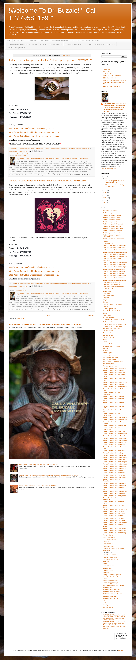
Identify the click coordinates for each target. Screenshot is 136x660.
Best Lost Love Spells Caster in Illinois (114, 273)
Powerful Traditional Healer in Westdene (114, 528)
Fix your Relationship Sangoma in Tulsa (114, 324)
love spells (16, 288)
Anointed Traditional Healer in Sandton (114, 239)
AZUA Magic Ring (108, 243)
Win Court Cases (108, 607)
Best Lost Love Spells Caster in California (115, 254)
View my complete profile (108, 168)
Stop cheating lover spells (110, 580)
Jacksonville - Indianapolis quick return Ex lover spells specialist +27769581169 (50, 60)
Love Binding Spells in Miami (111, 346)
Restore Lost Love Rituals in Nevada (113, 548)
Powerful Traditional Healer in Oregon (114, 475)
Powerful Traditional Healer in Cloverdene (115, 419)
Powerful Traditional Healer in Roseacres (115, 491)
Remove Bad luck (108, 544)
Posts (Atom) (20, 318)
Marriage (105, 350)
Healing (105, 342)
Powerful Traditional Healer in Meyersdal (114, 455)
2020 (105, 200)
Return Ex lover (18, 153)
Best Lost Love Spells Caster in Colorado (115, 256)
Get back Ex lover (108, 331)
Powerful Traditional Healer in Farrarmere (115, 434)
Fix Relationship (107, 322)
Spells (105, 563)
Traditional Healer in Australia (111, 589)
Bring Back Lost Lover (109, 300)
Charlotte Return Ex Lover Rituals (112, 304)
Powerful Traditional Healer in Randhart (114, 485)
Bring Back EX (107, 297)
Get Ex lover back (108, 335)
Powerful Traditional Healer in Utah (113, 516)
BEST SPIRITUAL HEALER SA (75, 44)
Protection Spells (108, 535)
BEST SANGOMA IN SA (60, 40)
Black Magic (106, 293)
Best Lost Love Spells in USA (17, 48)
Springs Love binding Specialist (112, 574)
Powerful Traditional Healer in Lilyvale (114, 445)
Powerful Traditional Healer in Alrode (113, 384)
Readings (106, 541)
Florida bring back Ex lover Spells (112, 326)
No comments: (23, 151)
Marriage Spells (107, 353)
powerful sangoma (108, 364)
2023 (105, 193)
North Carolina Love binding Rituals (113, 361)
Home (9, 40)
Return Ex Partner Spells (110, 557)
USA (104, 602)
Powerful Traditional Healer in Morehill (114, 459)
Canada (105, 302)
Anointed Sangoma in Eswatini (112, 215)
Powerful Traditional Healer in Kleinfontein (115, 440)
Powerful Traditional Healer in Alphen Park (115, 382)
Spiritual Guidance (108, 566)
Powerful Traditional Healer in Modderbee (115, 457)
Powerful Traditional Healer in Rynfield (114, 493)
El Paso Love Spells (109, 317)
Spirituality (106, 572)
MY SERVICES (19, 40)
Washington (106, 605)
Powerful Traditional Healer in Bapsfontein (115, 387)
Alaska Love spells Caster (110, 211)
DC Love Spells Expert (109, 309)
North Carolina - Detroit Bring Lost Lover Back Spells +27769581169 (38, 464)
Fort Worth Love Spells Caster (111, 328)
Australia (105, 241)
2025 (105, 176)
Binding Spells (107, 291)
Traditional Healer (108, 587)
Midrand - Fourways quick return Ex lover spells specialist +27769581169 (47, 180)
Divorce (105, 313)
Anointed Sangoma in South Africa (113, 228)
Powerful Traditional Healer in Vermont (114, 518)
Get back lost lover (108, 333)
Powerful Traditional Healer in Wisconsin (114, 530)
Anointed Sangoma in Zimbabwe (112, 230)
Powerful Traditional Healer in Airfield (113, 370)
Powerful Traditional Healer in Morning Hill (115, 462)
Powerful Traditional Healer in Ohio (113, 470)
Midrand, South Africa (20, 290)
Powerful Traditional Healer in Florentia (114, 436)
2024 (105, 190)
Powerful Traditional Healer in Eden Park (114, 425)
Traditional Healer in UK (110, 596)
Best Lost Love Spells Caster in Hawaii (114, 269)
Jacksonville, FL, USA (20, 155)
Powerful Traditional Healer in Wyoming (114, 533)
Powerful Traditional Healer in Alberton (114, 372)
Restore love (106, 550)
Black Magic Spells (108, 295)
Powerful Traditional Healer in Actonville (114, 368)
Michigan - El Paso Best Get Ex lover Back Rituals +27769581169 (38, 485)
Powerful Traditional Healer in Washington (115, 522)
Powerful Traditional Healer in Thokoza (114, 513)
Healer (105, 339)
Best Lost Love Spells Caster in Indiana (114, 275)
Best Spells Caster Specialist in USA (113, 286)
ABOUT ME (45, 40)
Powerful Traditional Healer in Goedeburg (115, 438)
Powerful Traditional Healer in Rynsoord (114, 495)
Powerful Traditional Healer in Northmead (115, 464)
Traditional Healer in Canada (111, 591)
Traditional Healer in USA (110, 598)
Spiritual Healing (107, 570)
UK (104, 600)
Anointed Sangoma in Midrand (111, 219)
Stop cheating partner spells (111, 583)
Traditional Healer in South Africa (112, 594)
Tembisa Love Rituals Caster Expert (113, 585)
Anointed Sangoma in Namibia (112, 222)
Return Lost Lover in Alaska (111, 559)
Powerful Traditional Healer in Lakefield (114, 442)
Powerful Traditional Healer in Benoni (113, 396)
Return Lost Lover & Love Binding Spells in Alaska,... (114, 185)
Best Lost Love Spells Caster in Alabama (115, 245)
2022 (105, 195)
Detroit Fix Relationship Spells (111, 311)
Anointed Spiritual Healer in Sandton (113, 233)
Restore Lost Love (108, 546)
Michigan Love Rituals (109, 359)
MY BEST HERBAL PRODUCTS (51, 44)
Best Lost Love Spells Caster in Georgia (114, 267)
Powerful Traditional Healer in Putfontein (114, 483)
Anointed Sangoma (108, 213)
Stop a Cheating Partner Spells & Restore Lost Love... (114, 181)
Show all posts (65, 55)
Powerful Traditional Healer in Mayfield (114, 453)
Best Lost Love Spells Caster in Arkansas (115, 252)
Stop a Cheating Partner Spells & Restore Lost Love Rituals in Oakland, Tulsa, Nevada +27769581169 (45, 324)
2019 (105, 203)
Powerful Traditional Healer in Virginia (114, 520)
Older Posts (91, 315)
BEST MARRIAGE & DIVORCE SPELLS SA (22, 44)
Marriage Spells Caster (109, 355)
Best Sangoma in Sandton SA (111, 284)
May (106, 178)
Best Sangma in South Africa (111, 282)
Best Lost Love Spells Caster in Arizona (114, 250)
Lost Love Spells (108, 344)
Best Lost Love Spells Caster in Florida (114, 264)
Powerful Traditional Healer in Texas (113, 511)
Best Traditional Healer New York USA (102, 44)
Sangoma (106, 561)
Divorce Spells (107, 315)
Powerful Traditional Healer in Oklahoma (114, 473)
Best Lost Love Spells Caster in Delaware (115, 262)
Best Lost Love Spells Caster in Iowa (113, 278)
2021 (105, 198)
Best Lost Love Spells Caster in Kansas (114, 280)
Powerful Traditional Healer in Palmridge (114, 477)
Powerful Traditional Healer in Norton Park (115, 468)
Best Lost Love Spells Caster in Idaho (114, 271)
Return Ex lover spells (109, 555)
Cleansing (106, 306)
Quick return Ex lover (109, 537)
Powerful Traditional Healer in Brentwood (115, 417)
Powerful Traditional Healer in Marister (114, 451)
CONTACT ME (33, 40)
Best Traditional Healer (109, 289)
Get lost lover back (108, 337)
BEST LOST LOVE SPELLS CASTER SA (85, 40)
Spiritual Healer (26, 153)
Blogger (120, 650)
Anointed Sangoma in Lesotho (111, 217)
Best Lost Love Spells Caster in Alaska (114, 247)
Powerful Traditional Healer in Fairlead (114, 431)
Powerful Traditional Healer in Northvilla (114, 466)
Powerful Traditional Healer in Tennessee (115, 509)
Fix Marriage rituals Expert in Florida (113, 320)
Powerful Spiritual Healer (110, 366)
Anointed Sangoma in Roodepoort (113, 224)
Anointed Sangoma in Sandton (112, 226)
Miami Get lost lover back (110, 357)
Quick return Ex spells (109, 539)
